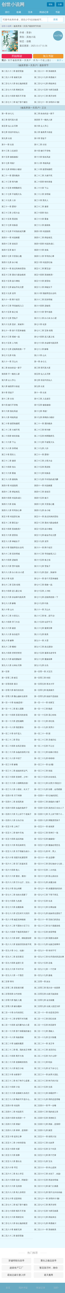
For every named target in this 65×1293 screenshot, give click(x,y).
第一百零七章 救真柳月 (44, 690)
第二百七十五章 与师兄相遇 (46, 90)
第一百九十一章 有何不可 (45, 950)
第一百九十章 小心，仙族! (13, 950)
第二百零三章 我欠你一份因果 (47, 988)
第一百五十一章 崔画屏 (44, 826)
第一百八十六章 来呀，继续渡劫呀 (16, 938)
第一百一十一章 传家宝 (44, 702)
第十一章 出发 (8, 144)
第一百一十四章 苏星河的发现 (15, 715)
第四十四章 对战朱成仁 (44, 244)
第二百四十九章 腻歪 (43, 1130)
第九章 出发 (7, 138)
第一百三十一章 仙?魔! (44, 764)
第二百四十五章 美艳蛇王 (45, 1118)
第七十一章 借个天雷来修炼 (14, 330)
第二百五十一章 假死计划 (45, 1136)
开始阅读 (17, 56)
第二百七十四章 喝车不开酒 (14, 96)
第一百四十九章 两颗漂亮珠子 (47, 820)
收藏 (18, 12)
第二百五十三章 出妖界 (44, 1143)
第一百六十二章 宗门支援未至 (15, 864)
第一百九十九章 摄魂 (43, 975)
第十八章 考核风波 (42, 163)
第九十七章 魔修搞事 (43, 659)
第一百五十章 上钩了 (11, 826)
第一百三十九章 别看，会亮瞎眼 (48, 789)
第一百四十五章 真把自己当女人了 (49, 808)
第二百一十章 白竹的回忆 (13, 1012)
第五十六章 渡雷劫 (42, 281)
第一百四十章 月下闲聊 (12, 795)
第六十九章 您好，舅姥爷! (13, 324)
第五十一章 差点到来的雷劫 (14, 268)
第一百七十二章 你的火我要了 (15, 895)
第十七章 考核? (8, 163)
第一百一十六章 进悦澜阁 (13, 721)
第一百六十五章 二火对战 (45, 870)
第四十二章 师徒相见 (43, 237)
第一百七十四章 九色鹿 (12, 901)
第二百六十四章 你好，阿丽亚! (15, 1180)
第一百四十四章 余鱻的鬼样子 (15, 808)
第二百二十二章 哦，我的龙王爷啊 (16, 1050)
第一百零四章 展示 (10, 684)
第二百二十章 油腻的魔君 (13, 1043)
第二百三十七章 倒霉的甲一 (46, 1093)
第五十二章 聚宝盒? (42, 268)
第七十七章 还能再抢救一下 (14, 349)
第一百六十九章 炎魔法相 (45, 882)
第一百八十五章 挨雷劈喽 (45, 932)
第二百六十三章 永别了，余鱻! (47, 1174)
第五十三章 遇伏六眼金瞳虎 (14, 275)
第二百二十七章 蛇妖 (43, 1062)
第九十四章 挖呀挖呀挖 (12, 653)
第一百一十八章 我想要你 (13, 727)
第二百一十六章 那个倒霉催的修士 (16, 1031)
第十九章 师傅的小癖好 (12, 169)
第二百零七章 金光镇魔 (44, 1000)
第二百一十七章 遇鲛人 (44, 1031)
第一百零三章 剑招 (42, 678)
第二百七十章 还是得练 (12, 1198)
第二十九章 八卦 (9, 200)
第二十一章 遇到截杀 (11, 175)
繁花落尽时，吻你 (48, 1268)
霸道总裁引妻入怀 (16, 1275)
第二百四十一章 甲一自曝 (45, 1105)
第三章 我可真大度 (10, 120)
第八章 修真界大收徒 (43, 132)
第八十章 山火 (40, 355)
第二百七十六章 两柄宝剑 (13, 90)
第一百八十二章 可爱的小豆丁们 (15, 926)
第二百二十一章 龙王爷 (44, 1043)
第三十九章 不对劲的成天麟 (14, 231)
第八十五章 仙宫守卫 (43, 622)
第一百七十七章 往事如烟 (45, 907)
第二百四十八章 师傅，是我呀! (15, 1130)
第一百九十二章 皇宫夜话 (13, 957)
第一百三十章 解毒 (10, 764)
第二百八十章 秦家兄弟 (12, 77)
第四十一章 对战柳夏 (11, 237)
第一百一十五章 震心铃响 (45, 715)
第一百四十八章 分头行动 (13, 820)
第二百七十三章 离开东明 (45, 96)
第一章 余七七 (8, 113)
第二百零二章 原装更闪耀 (13, 988)
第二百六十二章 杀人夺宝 (13, 1174)
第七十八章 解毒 (41, 349)
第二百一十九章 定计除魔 (45, 1037)
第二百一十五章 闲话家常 (45, 1025)
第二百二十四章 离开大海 (13, 1056)
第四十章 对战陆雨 (42, 231)
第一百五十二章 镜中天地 (13, 833)
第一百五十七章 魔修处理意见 (47, 845)
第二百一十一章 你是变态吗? (46, 1012)
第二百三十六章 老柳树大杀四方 (15, 1093)
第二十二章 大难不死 (43, 175)
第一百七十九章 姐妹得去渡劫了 (48, 913)
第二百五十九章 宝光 (43, 1161)
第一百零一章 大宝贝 (43, 671)
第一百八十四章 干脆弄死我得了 (15, 932)
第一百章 (5, 671)
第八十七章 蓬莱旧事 (43, 628)
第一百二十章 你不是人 (12, 733)
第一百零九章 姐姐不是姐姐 (46, 696)
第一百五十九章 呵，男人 (45, 851)
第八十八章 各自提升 (11, 634)
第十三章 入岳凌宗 (10, 151)
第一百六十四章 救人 (11, 870)
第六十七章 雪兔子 (10, 318)
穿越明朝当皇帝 (16, 1260)
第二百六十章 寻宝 (10, 1167)
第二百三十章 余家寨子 (12, 1074)
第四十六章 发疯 (41, 250)
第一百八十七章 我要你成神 (46, 938)
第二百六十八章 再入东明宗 (14, 1192)
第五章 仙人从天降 (10, 126)
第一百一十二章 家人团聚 (13, 709)
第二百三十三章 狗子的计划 (46, 1081)
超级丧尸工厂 (16, 1268)
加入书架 (48, 56)
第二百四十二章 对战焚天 (13, 1112)
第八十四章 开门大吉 (11, 622)
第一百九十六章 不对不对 (13, 969)
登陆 (51, 4)
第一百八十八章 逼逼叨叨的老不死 (16, 944)
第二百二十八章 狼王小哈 (13, 1068)
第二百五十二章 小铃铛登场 (14, 1143)
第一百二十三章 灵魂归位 (45, 740)
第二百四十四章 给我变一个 (14, 1118)
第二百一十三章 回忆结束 (45, 1019)
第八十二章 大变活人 (11, 616)
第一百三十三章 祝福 (43, 771)
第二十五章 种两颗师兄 (12, 188)
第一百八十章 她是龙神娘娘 (14, 919)
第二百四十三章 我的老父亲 (46, 1112)
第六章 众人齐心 (41, 126)
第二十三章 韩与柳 (10, 182)
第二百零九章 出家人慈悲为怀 (47, 1006)
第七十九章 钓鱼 (9, 355)
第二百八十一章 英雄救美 (45, 71)
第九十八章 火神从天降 (12, 665)
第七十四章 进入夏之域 (44, 337)
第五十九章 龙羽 (9, 293)
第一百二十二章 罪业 (11, 740)
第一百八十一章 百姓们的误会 (47, 919)
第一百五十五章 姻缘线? (44, 839)
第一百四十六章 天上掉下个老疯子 (16, 814)
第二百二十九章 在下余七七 (46, 1068)
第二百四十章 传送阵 (11, 1105)
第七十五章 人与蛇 (10, 343)
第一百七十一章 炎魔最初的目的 (48, 888)
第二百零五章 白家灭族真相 (46, 994)
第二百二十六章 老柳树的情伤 (15, 1062)
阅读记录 (44, 12)
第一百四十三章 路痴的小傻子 (47, 802)
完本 (30, 12)
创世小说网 (13, 4)
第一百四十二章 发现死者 (13, 802)
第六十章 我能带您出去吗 (45, 293)
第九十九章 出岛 (41, 665)
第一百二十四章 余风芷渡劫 (14, 746)
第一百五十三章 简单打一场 (46, 833)
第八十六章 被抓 (9, 628)
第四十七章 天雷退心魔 (12, 256)
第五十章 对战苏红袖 (43, 262)
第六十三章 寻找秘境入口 (13, 306)
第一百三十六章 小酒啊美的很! (15, 783)
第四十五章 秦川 (9, 250)
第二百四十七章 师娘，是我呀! (47, 1124)
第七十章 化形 (40, 324)
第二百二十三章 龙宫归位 (45, 1050)
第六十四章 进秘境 (42, 306)
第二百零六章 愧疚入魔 (12, 1000)
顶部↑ (56, 1288)
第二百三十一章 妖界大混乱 (46, 1074)
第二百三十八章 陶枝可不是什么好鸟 (17, 1099)
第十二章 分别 (40, 144)
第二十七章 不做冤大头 (12, 194)
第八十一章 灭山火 (10, 361)
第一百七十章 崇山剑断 (12, 888)
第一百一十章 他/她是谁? (12, 702)
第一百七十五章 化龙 (43, 901)
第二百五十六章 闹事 (11, 1155)
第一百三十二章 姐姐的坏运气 (15, 771)
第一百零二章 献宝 (10, 678)
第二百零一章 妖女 (42, 981)
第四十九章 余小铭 (10, 262)
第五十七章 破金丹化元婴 (13, 287)
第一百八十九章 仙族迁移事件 (47, 944)
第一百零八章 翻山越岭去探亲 (15, 696)
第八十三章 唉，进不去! (44, 616)
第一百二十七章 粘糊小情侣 (46, 752)
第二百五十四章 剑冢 (11, 1149)
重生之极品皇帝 (49, 1260)
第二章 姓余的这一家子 (44, 113)
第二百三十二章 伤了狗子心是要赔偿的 (18, 1081)
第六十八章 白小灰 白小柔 (45, 318)
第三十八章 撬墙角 (42, 225)
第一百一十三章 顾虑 (43, 709)
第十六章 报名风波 (42, 157)
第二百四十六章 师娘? (11, 1124)
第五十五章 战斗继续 (11, 281)
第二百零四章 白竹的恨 (12, 994)
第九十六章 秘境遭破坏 (12, 659)
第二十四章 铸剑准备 (43, 182)
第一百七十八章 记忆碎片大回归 (15, 913)
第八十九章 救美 (41, 634)
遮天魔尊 (48, 1275)
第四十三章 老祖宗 (10, 244)
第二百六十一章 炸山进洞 (45, 1167)
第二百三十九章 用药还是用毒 (47, 1099)
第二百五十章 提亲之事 (12, 1136)
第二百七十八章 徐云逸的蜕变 (15, 83)
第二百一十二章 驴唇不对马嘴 (15, 1019)
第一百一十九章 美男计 (44, 727)
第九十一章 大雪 (41, 640)
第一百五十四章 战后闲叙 (13, 839)
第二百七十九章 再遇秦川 (45, 77)
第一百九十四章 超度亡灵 (13, 963)
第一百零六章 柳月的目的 (13, 690)
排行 (7, 12)
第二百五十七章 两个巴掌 (45, 1155)
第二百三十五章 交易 (43, 1087)
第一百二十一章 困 (42, 733)
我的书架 (23, 1288)
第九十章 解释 (8, 640)
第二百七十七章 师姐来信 (45, 83)
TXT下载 (58, 35)
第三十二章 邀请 (41, 206)
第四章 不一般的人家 (43, 120)
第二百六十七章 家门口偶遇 (46, 1186)
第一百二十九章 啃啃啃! (44, 758)
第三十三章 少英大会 (11, 213)
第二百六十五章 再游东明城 (46, 1180)
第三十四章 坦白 (41, 213)
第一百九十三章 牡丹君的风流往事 (49, 957)
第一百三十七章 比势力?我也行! (48, 783)
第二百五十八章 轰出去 (12, 1161)
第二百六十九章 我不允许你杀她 (48, 1192)
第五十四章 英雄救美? (43, 275)
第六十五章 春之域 (10, 312)
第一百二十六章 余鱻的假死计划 (15, 752)
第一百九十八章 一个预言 (13, 975)
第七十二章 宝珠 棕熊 (43, 330)
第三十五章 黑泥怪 (10, 219)
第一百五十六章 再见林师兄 (14, 845)
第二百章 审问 (8, 981)
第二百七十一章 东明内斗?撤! (47, 102)
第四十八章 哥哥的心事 (44, 256)
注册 (60, 4)
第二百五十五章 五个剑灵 (45, 1149)
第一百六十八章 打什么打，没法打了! (18, 882)
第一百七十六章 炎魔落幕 (13, 907)
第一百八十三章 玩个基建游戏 (47, 926)
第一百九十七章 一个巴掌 (45, 969)
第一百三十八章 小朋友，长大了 (15, 789)
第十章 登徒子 (40, 138)
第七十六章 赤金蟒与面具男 (46, 343)
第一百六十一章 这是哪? (44, 857)
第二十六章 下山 (41, 188)
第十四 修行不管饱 (42, 151)
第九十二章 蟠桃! (9, 647)
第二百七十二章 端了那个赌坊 (15, 102)
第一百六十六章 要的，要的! (14, 876)
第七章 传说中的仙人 (11, 132)
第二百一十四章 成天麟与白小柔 (15, 1025)
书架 (57, 12)
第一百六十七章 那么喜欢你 (46, 876)
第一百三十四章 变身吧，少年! (15, 777)
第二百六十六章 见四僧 (12, 1186)
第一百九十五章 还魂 (43, 963)
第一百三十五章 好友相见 (45, 777)
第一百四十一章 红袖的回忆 (46, 795)
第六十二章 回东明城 (43, 299)
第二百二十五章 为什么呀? (45, 1056)
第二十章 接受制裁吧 (43, 169)
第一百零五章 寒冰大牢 (44, 684)
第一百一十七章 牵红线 (44, 721)
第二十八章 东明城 (42, 194)
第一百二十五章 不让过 (44, 746)
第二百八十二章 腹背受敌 (13, 71)
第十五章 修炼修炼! (10, 157)
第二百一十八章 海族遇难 (13, 1037)
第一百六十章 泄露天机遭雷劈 (15, 857)
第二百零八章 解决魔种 (12, 1006)
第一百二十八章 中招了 (12, 758)
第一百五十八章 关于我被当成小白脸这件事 (20, 851)
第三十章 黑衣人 (41, 200)
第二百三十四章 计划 (11, 1087)
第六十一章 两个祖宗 (11, 299)
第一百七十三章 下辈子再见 (46, 895)
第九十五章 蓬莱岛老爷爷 (45, 653)
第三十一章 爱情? (9, 206)
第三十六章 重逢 (41, 219)
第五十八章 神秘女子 (43, 287)
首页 (8, 1288)
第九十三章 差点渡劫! (43, 647)
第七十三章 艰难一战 (11, 337)
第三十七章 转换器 (10, 225)
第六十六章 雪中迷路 (43, 312)
